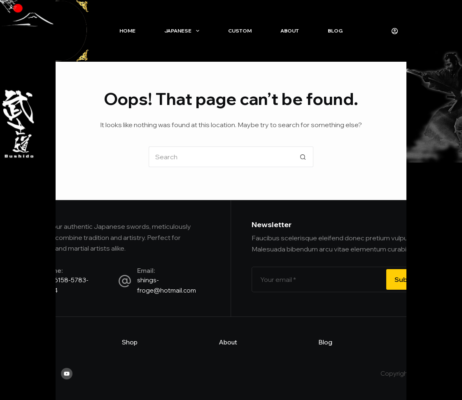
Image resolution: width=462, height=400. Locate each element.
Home (127, 31)
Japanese (183, 31)
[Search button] (303, 157)
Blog (335, 31)
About (289, 31)
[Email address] (318, 279)
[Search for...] (221, 157)
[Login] (395, 31)
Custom (240, 31)
